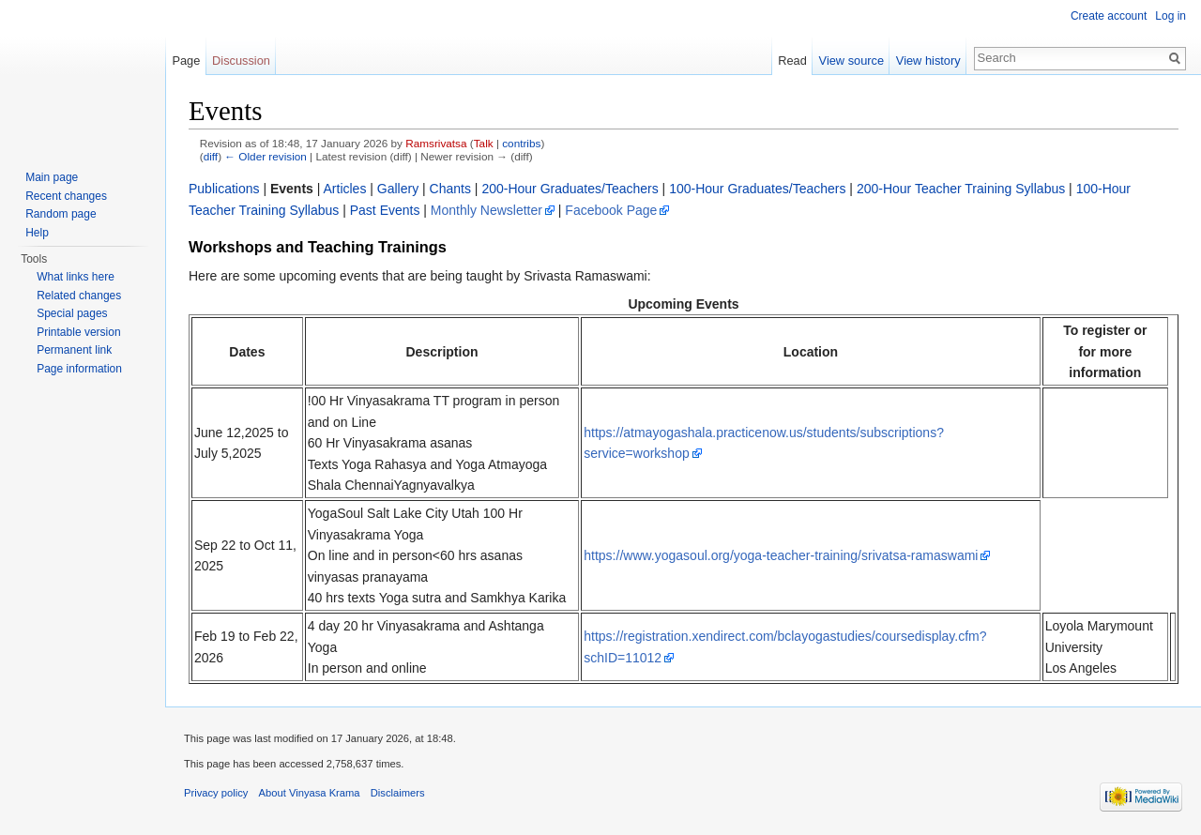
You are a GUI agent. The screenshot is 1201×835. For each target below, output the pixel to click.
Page (186, 60)
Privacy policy (216, 792)
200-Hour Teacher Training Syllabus (961, 188)
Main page (51, 177)
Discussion (241, 60)
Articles (345, 188)
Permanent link (74, 350)
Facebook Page (611, 210)
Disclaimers (398, 792)
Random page (60, 213)
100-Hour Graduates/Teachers (757, 188)
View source (851, 60)
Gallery (397, 188)
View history (928, 60)
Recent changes (66, 196)
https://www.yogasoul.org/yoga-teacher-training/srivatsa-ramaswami (781, 555)
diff (211, 156)
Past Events (385, 210)
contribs (521, 143)
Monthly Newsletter (486, 210)
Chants (450, 188)
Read (792, 60)
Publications (224, 188)
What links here (75, 276)
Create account (1109, 16)
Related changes (79, 295)
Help (37, 232)
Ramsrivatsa (435, 143)
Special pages (72, 313)
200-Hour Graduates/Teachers (569, 188)
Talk (484, 143)
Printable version (78, 332)
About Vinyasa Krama (309, 792)
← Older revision (265, 156)
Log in (1170, 16)
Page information (79, 368)
